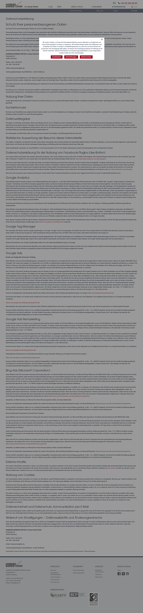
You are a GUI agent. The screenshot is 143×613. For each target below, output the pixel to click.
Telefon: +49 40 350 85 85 (14, 578)
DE (132, 7)
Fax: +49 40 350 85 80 (13, 580)
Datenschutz (98, 577)
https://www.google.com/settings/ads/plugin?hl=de (23, 303)
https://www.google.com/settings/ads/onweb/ (21, 350)
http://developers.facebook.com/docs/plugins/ (91, 159)
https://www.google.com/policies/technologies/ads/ (23, 357)
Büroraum (53, 570)
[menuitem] (51, 7)
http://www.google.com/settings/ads (51, 222)
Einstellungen (71, 57)
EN (136, 7)
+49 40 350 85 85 (127, 3)
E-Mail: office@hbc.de (13, 583)
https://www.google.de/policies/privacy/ (101, 293)
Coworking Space (55, 577)
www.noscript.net (111, 468)
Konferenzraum (54, 579)
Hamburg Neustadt (78, 570)
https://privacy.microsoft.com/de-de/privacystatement (113, 403)
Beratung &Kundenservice (99, 571)
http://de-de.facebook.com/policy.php (120, 169)
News (119, 570)
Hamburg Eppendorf (79, 573)
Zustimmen (56, 57)
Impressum (98, 574)
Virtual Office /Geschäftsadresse (55, 573)
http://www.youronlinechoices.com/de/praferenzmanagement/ (69, 396)
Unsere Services (55, 582)
